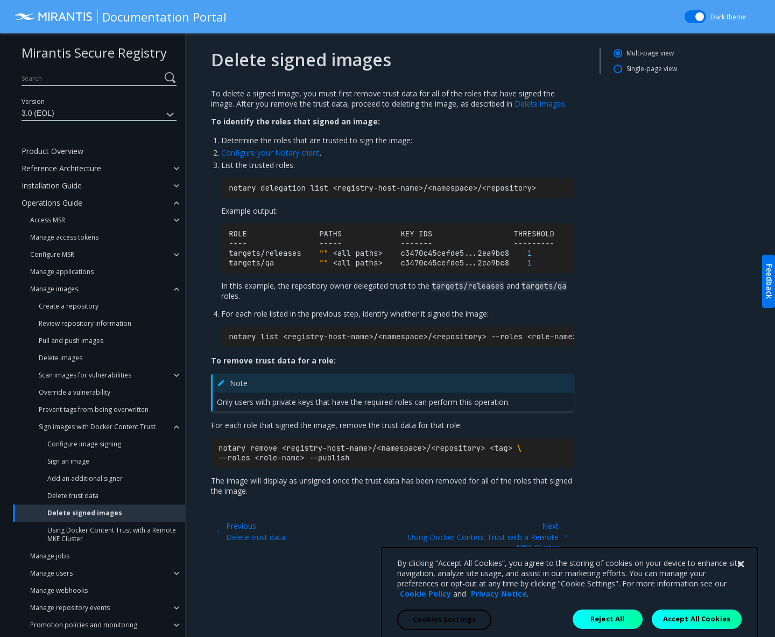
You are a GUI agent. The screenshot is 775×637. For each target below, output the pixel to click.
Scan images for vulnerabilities (85, 375)
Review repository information (85, 323)
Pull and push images (71, 340)
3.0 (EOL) (99, 114)
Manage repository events (70, 607)
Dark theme (728, 17)
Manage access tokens (64, 237)
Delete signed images (84, 512)
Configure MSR (52, 254)
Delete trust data (72, 495)
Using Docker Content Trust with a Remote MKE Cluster (111, 534)
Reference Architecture (61, 168)
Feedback (769, 281)
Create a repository (68, 306)
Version (33, 101)
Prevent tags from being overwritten (94, 409)
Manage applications (62, 271)
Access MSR (47, 220)
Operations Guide (52, 203)
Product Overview (52, 151)
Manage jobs (49, 556)
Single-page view (651, 68)
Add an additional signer (85, 478)
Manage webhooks (59, 590)
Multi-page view (650, 53)
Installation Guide (52, 185)
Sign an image (68, 461)
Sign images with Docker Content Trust (97, 426)
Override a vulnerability (74, 392)
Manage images (54, 288)
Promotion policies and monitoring (83, 624)
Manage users (51, 573)
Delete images (60, 357)
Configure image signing (84, 444)
